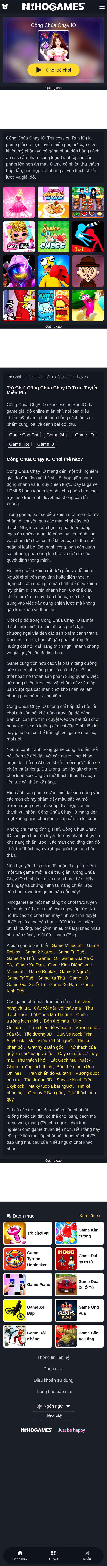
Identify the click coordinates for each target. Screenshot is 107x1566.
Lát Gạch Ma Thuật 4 (51, 1014)
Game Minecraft (67, 945)
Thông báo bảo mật (53, 1391)
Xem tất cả (89, 1216)
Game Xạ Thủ (20, 958)
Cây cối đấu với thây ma (57, 1008)
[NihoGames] (53, 7)
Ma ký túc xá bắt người (50, 1040)
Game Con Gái (38, 377)
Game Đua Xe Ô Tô (26, 984)
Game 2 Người (39, 952)
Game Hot (19, 444)
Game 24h (56, 434)
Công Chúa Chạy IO (71, 377)
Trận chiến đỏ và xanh (49, 1027)
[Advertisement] (53, 109)
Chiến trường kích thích (29, 1066)
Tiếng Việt (53, 1416)
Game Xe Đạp (30, 965)
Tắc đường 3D (38, 1034)
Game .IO (84, 434)
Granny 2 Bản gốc (45, 1047)
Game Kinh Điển (64, 965)
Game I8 (45, 444)
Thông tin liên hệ (53, 1357)
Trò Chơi (14, 377)
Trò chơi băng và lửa (34, 1053)
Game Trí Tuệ (71, 952)
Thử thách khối (31, 1060)
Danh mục (53, 1369)
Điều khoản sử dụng (53, 1380)
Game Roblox (42, 971)
